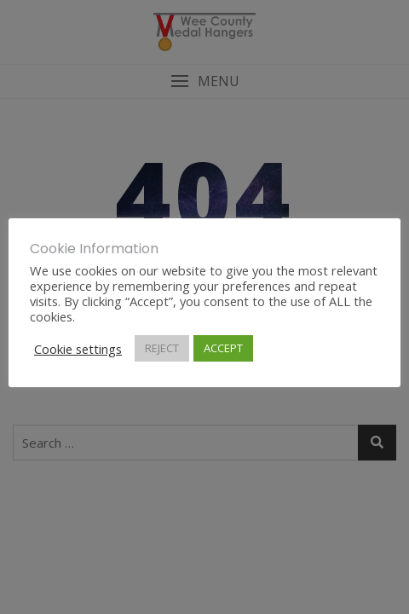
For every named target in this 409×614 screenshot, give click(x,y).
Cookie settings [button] (78, 348)
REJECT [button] (162, 348)
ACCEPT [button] (223, 348)
